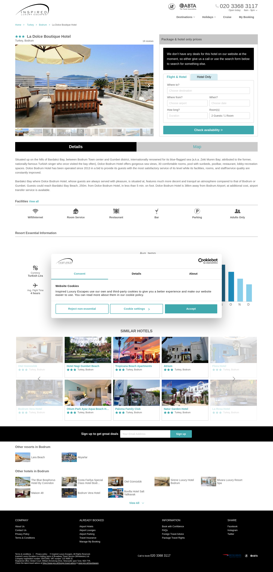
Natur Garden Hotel (176, 408)
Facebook (233, 526)
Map (197, 146)
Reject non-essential (82, 308)
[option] (88, 379)
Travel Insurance (87, 538)
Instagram (233, 530)
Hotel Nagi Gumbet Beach (83, 366)
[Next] (233, 379)
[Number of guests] (229, 115)
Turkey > (33, 25)
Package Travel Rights (173, 538)
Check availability (208, 130)
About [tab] (193, 273)
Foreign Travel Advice (173, 534)
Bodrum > (45, 25)
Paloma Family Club (127, 408)
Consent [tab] (80, 273)
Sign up (181, 433)
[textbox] (210, 90)
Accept (191, 308)
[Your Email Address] (145, 434)
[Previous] (39, 379)
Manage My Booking (89, 541)
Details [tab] (136, 273)
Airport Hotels (86, 526)
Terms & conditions (23, 554)
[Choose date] (229, 103)
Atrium (168, 366)
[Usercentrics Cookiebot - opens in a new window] (201, 261)
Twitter (231, 534)
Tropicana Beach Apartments (133, 366)
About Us (19, 526)
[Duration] (187, 115)
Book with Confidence (173, 526)
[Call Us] (236, 6)
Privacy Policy (22, 534)
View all (34, 201)
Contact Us (20, 530)
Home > (20, 25)
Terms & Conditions (25, 538)
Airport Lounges (87, 530)
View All (134, 502)
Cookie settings (137, 308)
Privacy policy (41, 554)
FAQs (165, 530)
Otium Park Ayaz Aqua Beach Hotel (88, 408)
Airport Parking (86, 534)
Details (76, 146)
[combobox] (208, 90)
